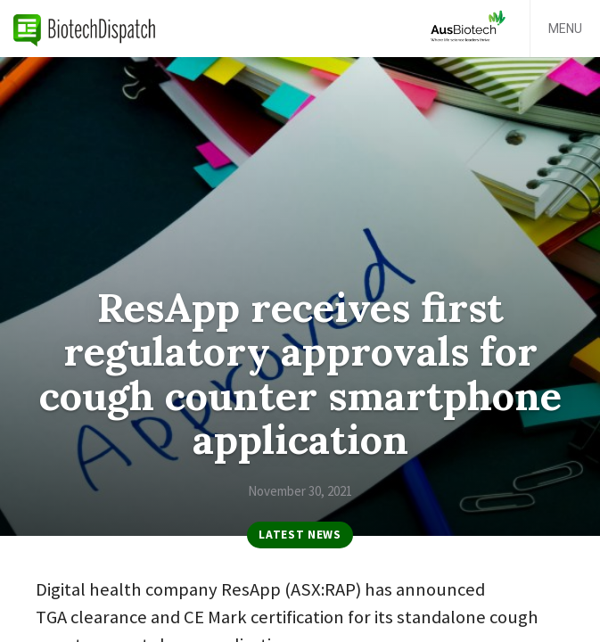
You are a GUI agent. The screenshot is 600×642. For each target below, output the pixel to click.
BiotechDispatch (84, 28)
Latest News (300, 534)
